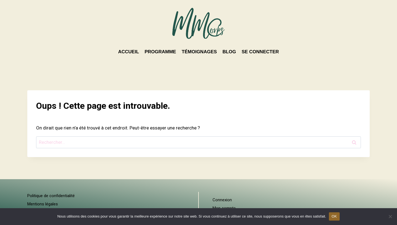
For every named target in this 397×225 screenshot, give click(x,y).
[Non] (390, 216)
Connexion (222, 199)
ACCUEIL (128, 51)
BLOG (229, 51)
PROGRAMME (160, 51)
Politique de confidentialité (51, 195)
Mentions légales (42, 204)
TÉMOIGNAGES (199, 51)
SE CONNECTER (260, 51)
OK (334, 216)
